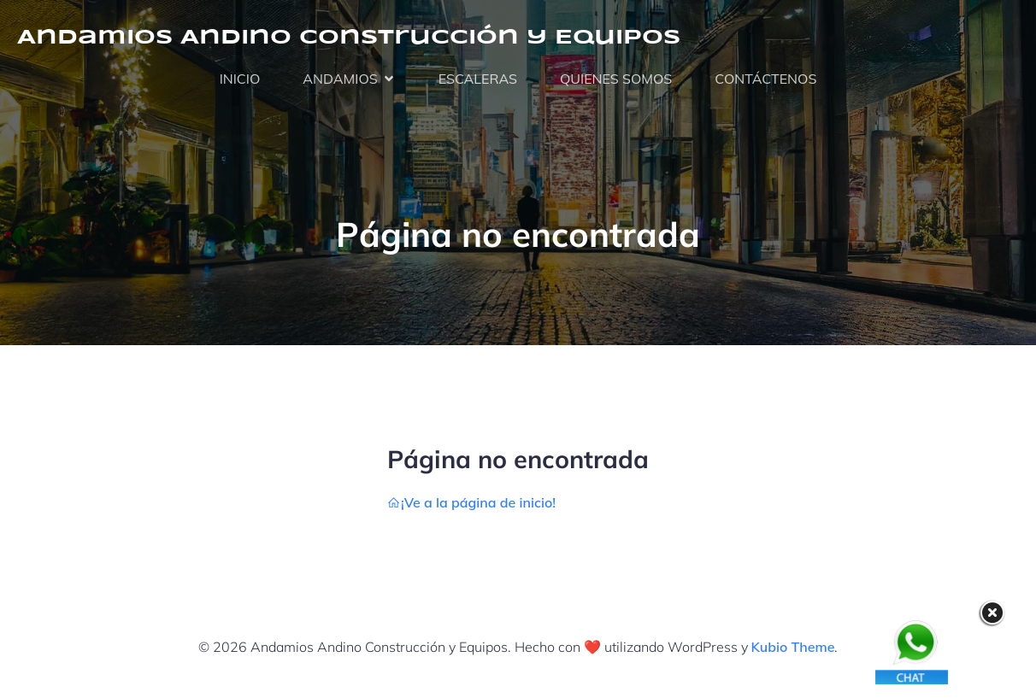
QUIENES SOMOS (616, 78)
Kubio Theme (793, 646)
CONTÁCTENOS (765, 78)
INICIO (240, 78)
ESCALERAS (478, 78)
